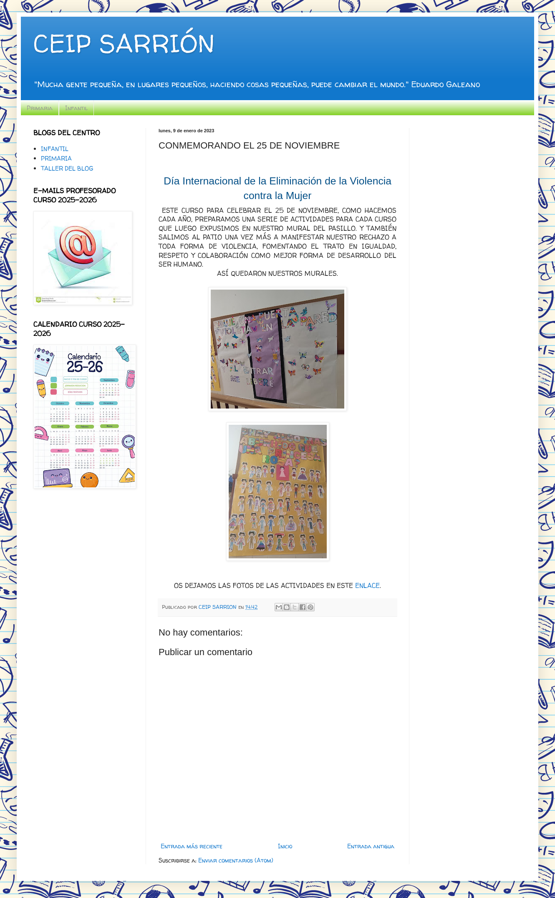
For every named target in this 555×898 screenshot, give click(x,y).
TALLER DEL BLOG (67, 168)
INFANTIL (54, 149)
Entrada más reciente (191, 846)
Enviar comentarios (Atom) (235, 860)
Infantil (76, 108)
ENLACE (367, 585)
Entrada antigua (370, 846)
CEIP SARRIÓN (123, 43)
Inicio (285, 846)
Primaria (40, 108)
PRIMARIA (56, 158)
